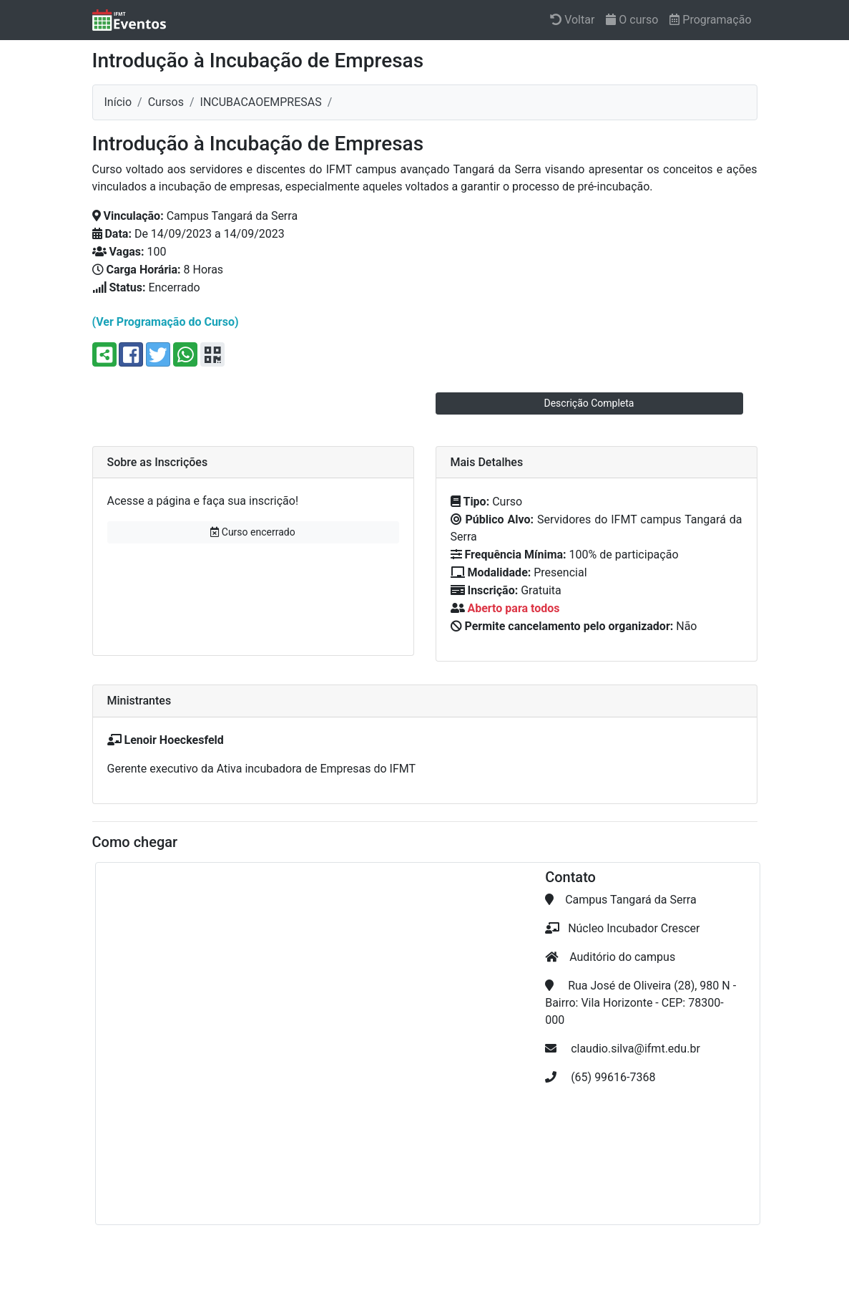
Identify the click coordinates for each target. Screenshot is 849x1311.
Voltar (572, 19)
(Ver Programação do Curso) (165, 322)
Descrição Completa (589, 403)
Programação (710, 19)
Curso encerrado (252, 532)
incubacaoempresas (261, 102)
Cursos (166, 102)
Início (118, 102)
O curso (632, 19)
